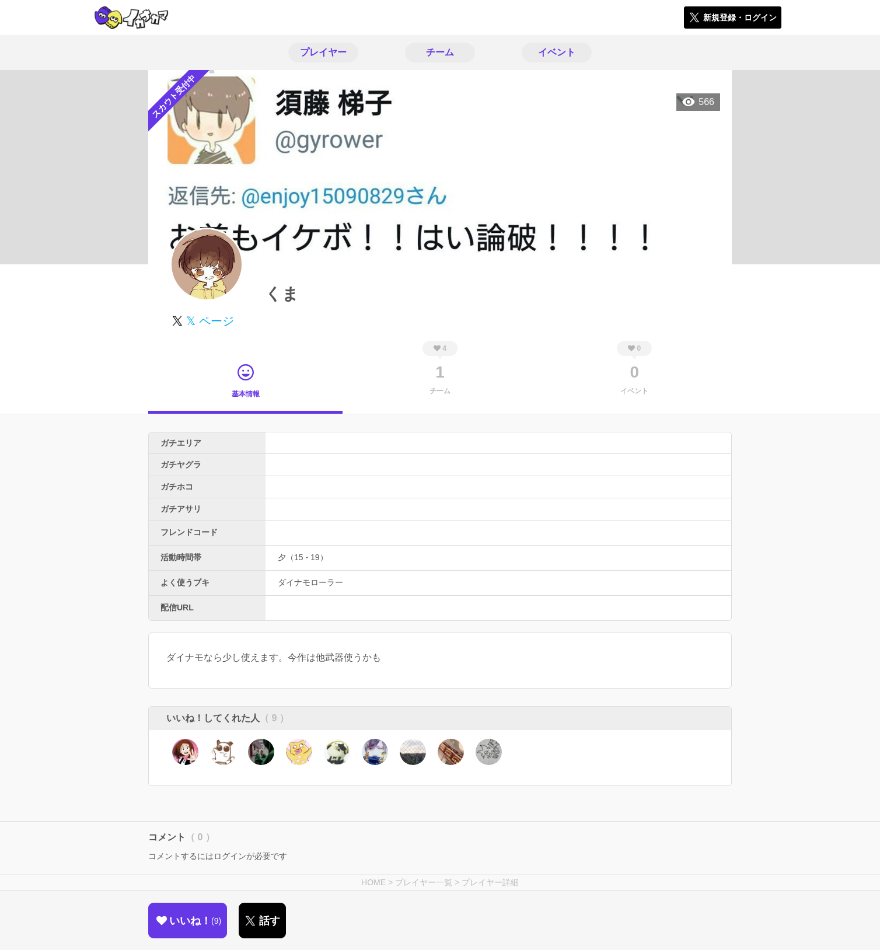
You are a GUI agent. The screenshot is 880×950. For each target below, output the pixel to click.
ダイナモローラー (310, 582)
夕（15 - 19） (303, 557)
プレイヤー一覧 (423, 882)
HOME (373, 882)
